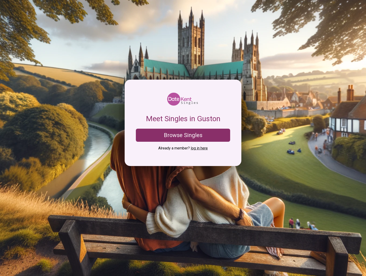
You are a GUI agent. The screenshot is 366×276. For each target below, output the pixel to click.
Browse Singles (183, 135)
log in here (199, 148)
